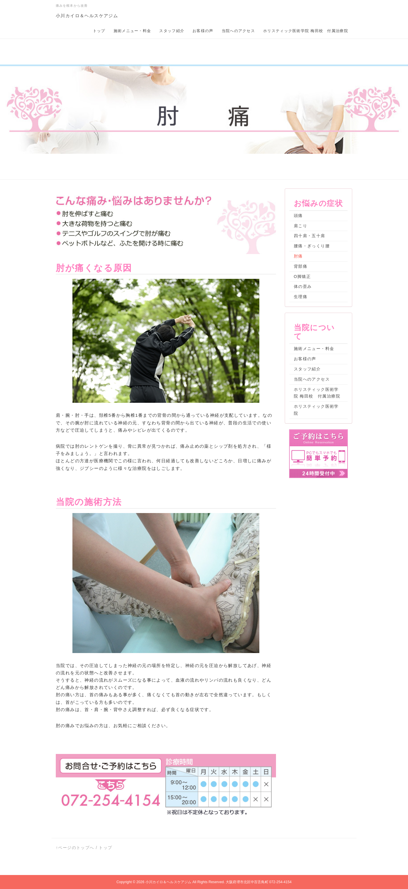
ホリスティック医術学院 (316, 410)
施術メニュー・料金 (132, 31)
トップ (99, 31)
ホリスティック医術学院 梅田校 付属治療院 (305, 31)
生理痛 (300, 296)
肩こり (300, 225)
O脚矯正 (302, 276)
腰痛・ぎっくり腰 (312, 246)
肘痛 (298, 256)
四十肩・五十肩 (309, 235)
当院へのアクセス (238, 31)
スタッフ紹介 (171, 31)
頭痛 (298, 215)
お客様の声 (202, 31)
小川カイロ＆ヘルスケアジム (87, 15)
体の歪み (303, 286)
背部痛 (300, 266)
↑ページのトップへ (75, 847)
